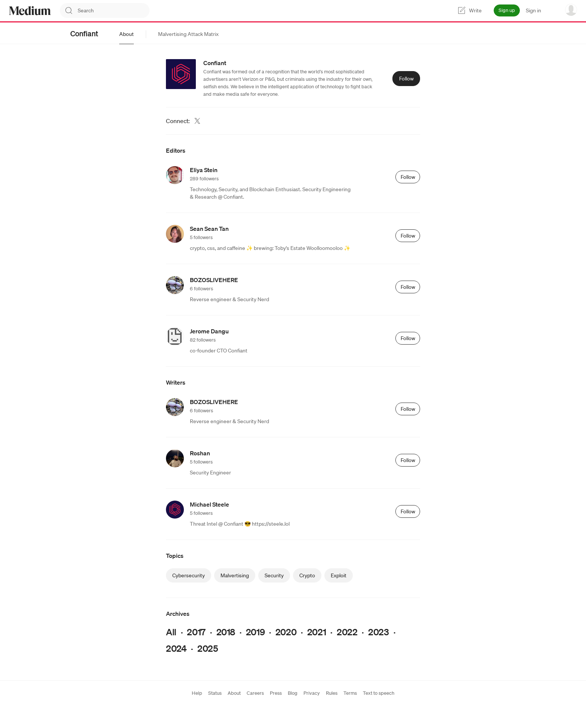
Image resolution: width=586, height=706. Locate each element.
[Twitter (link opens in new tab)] (197, 120)
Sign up (507, 10)
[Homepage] (30, 10)
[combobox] (113, 10)
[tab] (126, 34)
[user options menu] (571, 10)
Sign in (533, 10)
